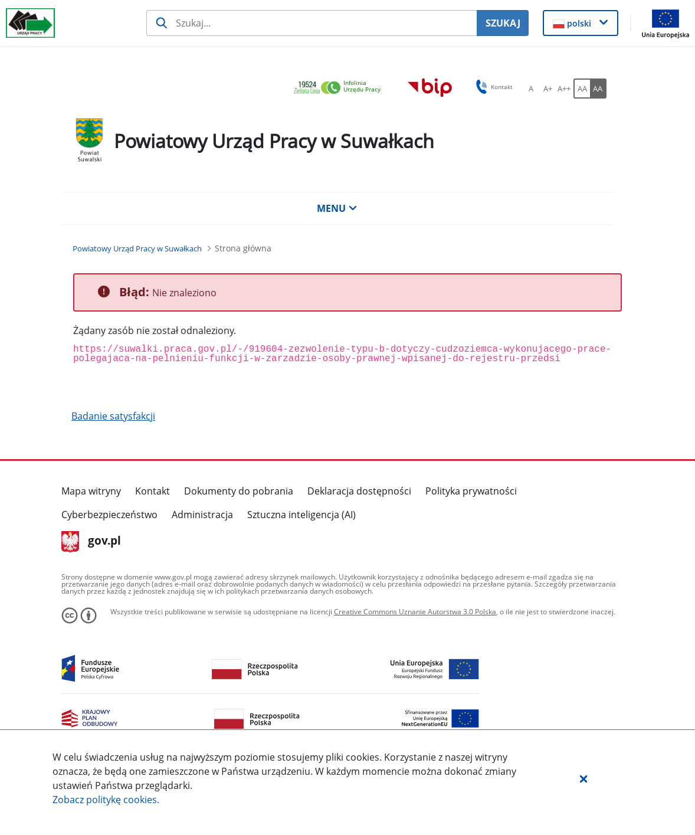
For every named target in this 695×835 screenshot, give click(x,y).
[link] (340, 88)
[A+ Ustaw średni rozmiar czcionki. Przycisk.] (547, 88)
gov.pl (91, 541)
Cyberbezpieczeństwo (109, 514)
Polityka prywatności (471, 490)
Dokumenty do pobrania (238, 490)
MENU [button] (337, 208)
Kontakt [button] (492, 86)
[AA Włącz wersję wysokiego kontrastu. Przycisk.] (598, 88)
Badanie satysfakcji (113, 416)
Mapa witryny (91, 490)
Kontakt (152, 490)
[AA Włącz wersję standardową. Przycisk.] (581, 88)
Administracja (202, 514)
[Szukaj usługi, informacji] (311, 23)
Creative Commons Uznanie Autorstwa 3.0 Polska (415, 612)
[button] (583, 778)
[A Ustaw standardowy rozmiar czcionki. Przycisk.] (531, 88)
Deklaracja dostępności (359, 490)
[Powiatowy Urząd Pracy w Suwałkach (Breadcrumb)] (137, 248)
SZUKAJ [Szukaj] (503, 23)
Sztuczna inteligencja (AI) (301, 514)
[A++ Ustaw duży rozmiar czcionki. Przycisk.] (564, 88)
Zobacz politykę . (106, 799)
